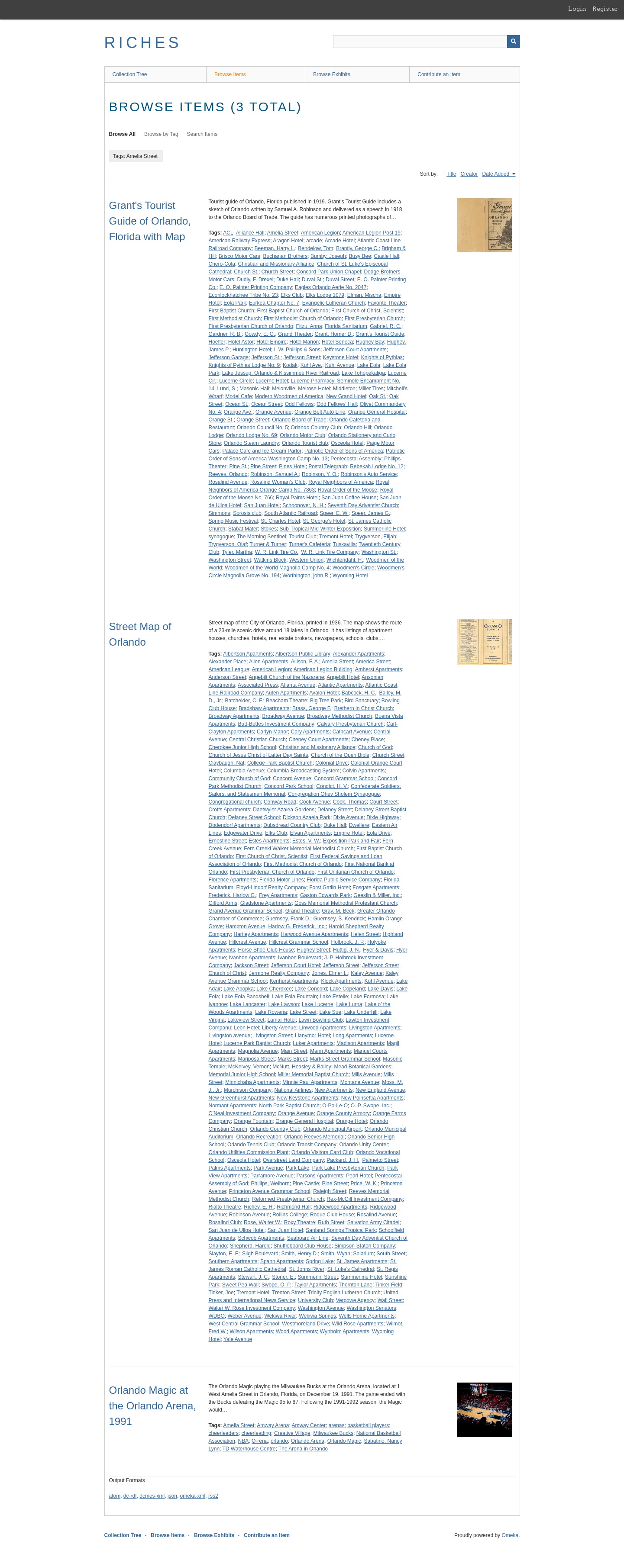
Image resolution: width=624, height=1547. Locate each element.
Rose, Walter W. (262, 1222)
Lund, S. (227, 389)
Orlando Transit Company (306, 1145)
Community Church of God (239, 778)
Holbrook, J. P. (348, 942)
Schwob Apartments (261, 1238)
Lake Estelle (334, 997)
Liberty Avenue (279, 1028)
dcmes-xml (152, 1496)
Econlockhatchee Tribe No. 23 (243, 295)
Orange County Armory (343, 1113)
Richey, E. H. (259, 1207)
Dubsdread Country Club (291, 825)
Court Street (383, 802)
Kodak (290, 365)
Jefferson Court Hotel (295, 965)
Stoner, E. (283, 1277)
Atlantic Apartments (340, 685)
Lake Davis (380, 989)
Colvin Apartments (364, 771)
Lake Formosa (367, 997)
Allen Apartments (268, 662)
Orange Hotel (351, 1121)
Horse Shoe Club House (266, 950)
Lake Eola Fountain (294, 997)
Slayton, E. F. (224, 1254)
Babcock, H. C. (359, 693)
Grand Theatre (302, 911)
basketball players (368, 1425)
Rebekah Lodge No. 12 (376, 466)
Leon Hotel (246, 1028)
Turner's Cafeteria (309, 544)
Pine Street (263, 466)
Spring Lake (319, 1261)
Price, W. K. (364, 1183)
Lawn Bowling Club (320, 1020)
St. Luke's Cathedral (350, 1269)
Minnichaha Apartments (252, 1082)
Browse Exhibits (331, 74)
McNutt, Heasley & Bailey (301, 1067)
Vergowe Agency (355, 1300)
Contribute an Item (438, 74)
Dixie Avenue (348, 817)
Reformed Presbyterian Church (287, 1199)
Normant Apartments (232, 1106)
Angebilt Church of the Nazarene (286, 677)
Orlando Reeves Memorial (314, 1137)
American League (229, 669)
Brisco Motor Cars (239, 256)
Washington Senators (371, 1308)
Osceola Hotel (347, 443)
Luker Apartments (313, 1043)
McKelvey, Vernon (249, 1067)
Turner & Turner (267, 544)
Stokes (269, 529)
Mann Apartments (330, 1051)
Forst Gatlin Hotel (329, 887)
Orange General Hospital (377, 412)
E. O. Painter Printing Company (256, 287)
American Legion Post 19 (372, 233)
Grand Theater (295, 334)
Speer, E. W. (334, 513)
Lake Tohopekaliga (363, 373)
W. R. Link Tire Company (330, 552)
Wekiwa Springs (317, 1316)
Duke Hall (287, 280)
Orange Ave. (238, 412)
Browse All (122, 134)
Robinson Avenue (249, 1215)
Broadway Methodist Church (339, 716)
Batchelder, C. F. (244, 701)
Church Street (278, 272)
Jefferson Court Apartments (355, 350)
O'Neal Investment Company (242, 1113)
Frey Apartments (278, 895)
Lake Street (303, 1012)
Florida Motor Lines (281, 880)
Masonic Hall (254, 389)
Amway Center (308, 1425)
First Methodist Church (235, 318)
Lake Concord (310, 989)
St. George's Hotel (324, 521)
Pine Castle (305, 1183)
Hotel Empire (271, 342)
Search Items (202, 134)
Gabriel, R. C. (385, 326)
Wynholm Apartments (344, 1331)
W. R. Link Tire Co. (276, 552)
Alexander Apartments (358, 654)
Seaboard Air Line (307, 1238)
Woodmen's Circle (354, 568)
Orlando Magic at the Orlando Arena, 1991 (152, 1405)
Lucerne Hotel (271, 381)
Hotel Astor (241, 342)
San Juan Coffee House (348, 498)
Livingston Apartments (374, 1028)
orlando (279, 1441)
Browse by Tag (161, 134)
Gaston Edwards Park (325, 895)
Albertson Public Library (302, 654)
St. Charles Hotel (280, 521)
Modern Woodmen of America (289, 396)
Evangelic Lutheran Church (333, 303)
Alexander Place (227, 662)
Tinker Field (388, 1285)
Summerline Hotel (384, 529)
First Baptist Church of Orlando (293, 311)
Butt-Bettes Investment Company (276, 724)
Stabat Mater (243, 529)
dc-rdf (130, 1496)
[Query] (426, 41)
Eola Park (234, 303)
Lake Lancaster (247, 1004)
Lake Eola (368, 365)
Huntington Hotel (252, 350)
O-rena (260, 1441)
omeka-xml (193, 1496)
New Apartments (333, 1090)
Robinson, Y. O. (320, 474)
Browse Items (230, 74)
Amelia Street (282, 233)
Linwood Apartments (322, 1028)
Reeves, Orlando (228, 474)
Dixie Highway (382, 817)
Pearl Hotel (359, 1176)
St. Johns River (306, 1269)
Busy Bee (360, 256)
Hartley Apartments (256, 934)
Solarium (363, 1254)
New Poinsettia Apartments (372, 1098)
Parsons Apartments (320, 1176)
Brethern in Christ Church (363, 708)
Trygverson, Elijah (375, 537)
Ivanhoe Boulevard (299, 958)
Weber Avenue (245, 1316)
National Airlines (293, 1090)
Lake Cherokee (273, 989)
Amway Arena (273, 1425)
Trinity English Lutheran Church (344, 1293)
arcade (314, 241)
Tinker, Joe (221, 1293)
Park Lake (297, 1168)
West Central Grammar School (244, 1324)
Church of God (375, 747)
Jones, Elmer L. (330, 973)
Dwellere (359, 825)
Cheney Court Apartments (319, 740)
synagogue (221, 537)
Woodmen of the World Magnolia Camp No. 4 (277, 568)
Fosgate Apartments (375, 887)
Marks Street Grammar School (345, 1059)
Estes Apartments (269, 841)
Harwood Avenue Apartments (314, 934)
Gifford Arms (223, 903)
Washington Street (230, 560)
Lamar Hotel (281, 1020)
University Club (315, 1300)
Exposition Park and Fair (351, 841)
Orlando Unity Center (363, 1145)
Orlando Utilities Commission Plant (249, 1152)
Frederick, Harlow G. (232, 895)
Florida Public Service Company (344, 880)
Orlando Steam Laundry (251, 443)
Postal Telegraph (327, 466)
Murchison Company (248, 1090)
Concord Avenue (292, 778)
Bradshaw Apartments (264, 708)
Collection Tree (130, 74)
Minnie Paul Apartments (309, 1082)
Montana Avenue (359, 1082)
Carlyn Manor (272, 732)
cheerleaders (224, 1433)
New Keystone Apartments (307, 1098)
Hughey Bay (370, 342)
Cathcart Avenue (352, 732)
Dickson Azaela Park (306, 817)
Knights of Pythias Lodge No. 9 (244, 365)
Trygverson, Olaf (228, 544)
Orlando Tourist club (305, 443)
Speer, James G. (371, 513)
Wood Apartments (296, 1331)
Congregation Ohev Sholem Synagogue (334, 794)
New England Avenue (380, 1090)
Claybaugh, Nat (227, 763)
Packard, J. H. (343, 1160)
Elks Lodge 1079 (325, 295)
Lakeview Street (245, 1020)
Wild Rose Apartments (358, 1324)
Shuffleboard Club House (303, 1246)
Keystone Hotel (340, 357)
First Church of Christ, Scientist (367, 311)
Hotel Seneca (337, 342)
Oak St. (377, 396)
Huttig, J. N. (346, 950)
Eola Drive (378, 833)
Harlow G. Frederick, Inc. (297, 926)
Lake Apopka (238, 989)
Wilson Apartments (251, 1331)
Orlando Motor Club (302, 435)
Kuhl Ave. (311, 365)
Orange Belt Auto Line (319, 412)
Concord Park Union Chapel (328, 272)
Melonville (283, 389)
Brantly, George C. (357, 248)
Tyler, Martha (237, 552)
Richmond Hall (293, 1207)
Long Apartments (352, 1035)
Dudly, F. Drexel (255, 280)
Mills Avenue (366, 1074)
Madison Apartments (360, 1043)
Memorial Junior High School (242, 1074)
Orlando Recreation (258, 1137)
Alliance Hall (250, 233)
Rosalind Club (225, 1222)
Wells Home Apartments (367, 1316)
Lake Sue (330, 1012)
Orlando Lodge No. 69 (251, 435)
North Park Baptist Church (289, 1106)
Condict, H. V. (332, 786)
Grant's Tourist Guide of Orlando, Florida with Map (150, 220)
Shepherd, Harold (250, 1246)
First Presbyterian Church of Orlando (251, 326)
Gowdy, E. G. (260, 334)
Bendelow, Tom (315, 248)
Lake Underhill (361, 1012)
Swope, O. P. (276, 1285)
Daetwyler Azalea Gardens (283, 810)
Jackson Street (251, 965)
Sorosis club (247, 513)
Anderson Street (227, 677)
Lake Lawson (283, 1004)
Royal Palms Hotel (297, 498)
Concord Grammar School (344, 778)
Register (605, 8)
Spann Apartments (281, 1261)
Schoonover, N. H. (303, 505)
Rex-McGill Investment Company (364, 1199)
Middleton (344, 389)
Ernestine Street (227, 841)
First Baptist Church (231, 311)
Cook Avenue (314, 802)
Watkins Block (270, 560)
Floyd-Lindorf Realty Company (271, 887)
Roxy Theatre (299, 1222)
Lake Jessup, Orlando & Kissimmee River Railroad (280, 373)
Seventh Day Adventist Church (362, 505)
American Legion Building (323, 669)
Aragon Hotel (288, 241)
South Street (391, 1254)
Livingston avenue (230, 1035)
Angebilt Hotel (343, 677)
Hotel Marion (304, 342)
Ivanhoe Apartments (252, 958)
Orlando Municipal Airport (332, 1129)
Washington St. (379, 552)
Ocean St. (236, 404)
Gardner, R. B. (225, 334)
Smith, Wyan (335, 1254)
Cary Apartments (310, 732)
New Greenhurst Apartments (241, 1098)
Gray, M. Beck (338, 911)
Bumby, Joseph (328, 256)
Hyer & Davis (378, 950)
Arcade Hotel (340, 241)
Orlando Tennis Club (251, 1145)
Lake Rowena (271, 1012)
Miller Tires (371, 389)
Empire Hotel (348, 833)
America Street (373, 662)
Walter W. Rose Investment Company (252, 1308)
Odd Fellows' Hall (337, 404)
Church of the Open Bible (340, 755)
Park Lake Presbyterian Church (348, 1168)
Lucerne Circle (235, 381)
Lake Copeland (347, 989)
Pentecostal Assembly (355, 459)
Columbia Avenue (243, 771)
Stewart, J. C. (253, 1277)
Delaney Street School (254, 817)
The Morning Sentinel (261, 537)
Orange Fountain (253, 1121)
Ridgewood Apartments (340, 1207)
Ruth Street (331, 1222)
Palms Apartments (230, 1168)
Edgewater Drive (243, 833)
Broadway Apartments (234, 716)
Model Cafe (238, 396)
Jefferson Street (302, 357)
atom (115, 1496)
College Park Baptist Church (280, 763)
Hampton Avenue (245, 926)
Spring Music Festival (233, 521)
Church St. (246, 272)
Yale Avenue (237, 1339)
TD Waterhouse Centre (249, 1449)
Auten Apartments (286, 693)
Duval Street (340, 280)
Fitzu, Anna (309, 326)
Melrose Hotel (314, 389)
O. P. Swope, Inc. (371, 1106)
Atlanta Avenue (298, 685)
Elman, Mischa (364, 295)
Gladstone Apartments (266, 903)
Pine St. (239, 466)
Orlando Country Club (316, 428)
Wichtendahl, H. (345, 560)
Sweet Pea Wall (240, 1285)
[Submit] (513, 41)
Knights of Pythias (382, 357)
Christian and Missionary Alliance (276, 264)
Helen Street (365, 934)
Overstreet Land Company (293, 1160)
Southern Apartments (233, 1261)
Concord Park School (288, 786)
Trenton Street (288, 1293)
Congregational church (235, 802)
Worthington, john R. (306, 575)
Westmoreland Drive (305, 1324)
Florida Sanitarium (346, 326)
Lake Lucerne (317, 1004)
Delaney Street (334, 810)
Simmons (219, 513)
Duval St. (312, 280)
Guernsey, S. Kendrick (339, 919)
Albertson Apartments (248, 654)
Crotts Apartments (229, 810)
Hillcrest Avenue (247, 942)
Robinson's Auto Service (369, 474)
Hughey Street (313, 950)
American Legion (320, 233)
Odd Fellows (299, 404)
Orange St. (221, 420)
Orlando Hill (357, 428)
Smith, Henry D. (299, 1254)
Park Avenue (268, 1168)
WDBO (217, 1316)
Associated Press (258, 685)
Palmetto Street (380, 1160)
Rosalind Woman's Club (277, 482)
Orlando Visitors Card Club (322, 1152)
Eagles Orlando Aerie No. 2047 (330, 287)
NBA (243, 1441)
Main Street (294, 1051)
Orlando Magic (344, 1441)
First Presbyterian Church (374, 318)
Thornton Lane (355, 1285)
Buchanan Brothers (285, 256)
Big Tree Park (326, 701)
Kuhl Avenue (339, 365)
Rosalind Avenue (228, 482)
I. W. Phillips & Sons (297, 350)
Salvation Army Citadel (373, 1222)
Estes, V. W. (306, 841)
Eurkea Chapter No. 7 (274, 303)
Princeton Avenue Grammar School (269, 1191)
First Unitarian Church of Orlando (355, 872)
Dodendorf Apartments (235, 825)
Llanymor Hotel (312, 1035)
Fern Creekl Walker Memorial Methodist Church (298, 849)
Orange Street (252, 420)
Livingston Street (272, 1035)
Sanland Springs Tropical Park (340, 1230)
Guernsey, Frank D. (287, 919)
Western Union (306, 560)
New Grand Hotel (346, 396)
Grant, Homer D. (334, 334)
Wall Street (390, 1300)
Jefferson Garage (229, 357)
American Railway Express (240, 241)
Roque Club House (332, 1215)
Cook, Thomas (350, 802)
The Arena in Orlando (303, 1449)
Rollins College (289, 1215)
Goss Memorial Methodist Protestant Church (345, 903)
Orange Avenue (273, 412)
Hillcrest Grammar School (298, 942)
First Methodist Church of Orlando (303, 318)
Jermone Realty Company (279, 973)
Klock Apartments (341, 981)
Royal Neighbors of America (340, 482)
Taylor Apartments (315, 1285)
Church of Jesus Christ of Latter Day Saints (258, 755)
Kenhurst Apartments (294, 981)
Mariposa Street (256, 1059)
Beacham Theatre (286, 701)
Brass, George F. (311, 708)
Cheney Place (367, 740)
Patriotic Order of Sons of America (343, 451)
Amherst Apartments (378, 669)
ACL (228, 233)
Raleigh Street (329, 1191)
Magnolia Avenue (258, 1051)
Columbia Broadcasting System (303, 771)
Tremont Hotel (335, 537)
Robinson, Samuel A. (274, 474)
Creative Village (292, 1433)
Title (451, 174)
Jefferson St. (266, 357)
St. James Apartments (361, 1261)
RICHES (143, 42)
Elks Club (292, 295)
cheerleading (257, 1433)
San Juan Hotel (262, 505)
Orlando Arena (307, 1441)
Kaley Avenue (366, 973)
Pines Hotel (292, 466)
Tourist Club (302, 537)
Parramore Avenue (272, 1176)
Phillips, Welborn (270, 1183)
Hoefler (217, 342)
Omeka (509, 1535)
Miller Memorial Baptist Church (313, 1074)
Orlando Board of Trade (299, 420)
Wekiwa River (280, 1316)
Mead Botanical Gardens (362, 1067)
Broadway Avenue (283, 716)
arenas (337, 1425)
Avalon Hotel (324, 693)
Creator (469, 174)
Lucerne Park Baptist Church (256, 1043)
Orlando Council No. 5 (262, 428)
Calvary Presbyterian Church (350, 724)
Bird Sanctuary (361, 701)
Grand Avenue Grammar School (246, 911)
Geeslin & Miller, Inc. (377, 895)
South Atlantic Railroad (290, 513)
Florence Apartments (233, 880)
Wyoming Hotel (350, 575)
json (172, 1496)
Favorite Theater (387, 303)
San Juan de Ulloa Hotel (237, 1230)
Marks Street (292, 1059)
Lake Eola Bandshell (245, 997)
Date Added (496, 174)
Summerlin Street (318, 1277)
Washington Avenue (321, 1308)
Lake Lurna (349, 1004)
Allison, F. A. (305, 662)
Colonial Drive (331, 763)
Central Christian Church (257, 740)
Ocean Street (266, 404)
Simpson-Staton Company (364, 1246)
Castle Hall (386, 256)
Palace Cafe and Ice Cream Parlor (262, 451)
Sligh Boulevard (260, 1254)
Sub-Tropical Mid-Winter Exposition (320, 529)
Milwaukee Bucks (333, 1433)
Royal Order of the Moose (347, 490)
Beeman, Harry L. (275, 248)
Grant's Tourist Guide (380, 334)
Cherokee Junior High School (242, 747)
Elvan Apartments (310, 833)
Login (577, 8)
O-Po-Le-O (335, 1106)
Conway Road (280, 802)
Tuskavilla (344, 544)
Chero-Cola (222, 264)
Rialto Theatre (225, 1207)
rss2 (213, 1496)
